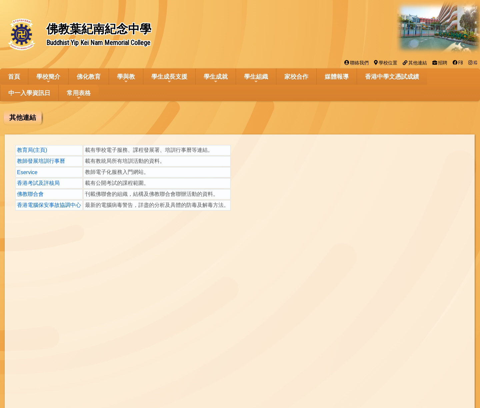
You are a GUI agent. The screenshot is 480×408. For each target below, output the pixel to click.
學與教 (126, 78)
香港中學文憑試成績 (392, 76)
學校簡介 (48, 78)
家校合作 (296, 76)
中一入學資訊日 (29, 92)
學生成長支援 (169, 78)
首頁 (14, 76)
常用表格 (79, 94)
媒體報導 (337, 76)
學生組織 (256, 78)
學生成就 (216, 78)
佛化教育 (89, 76)
